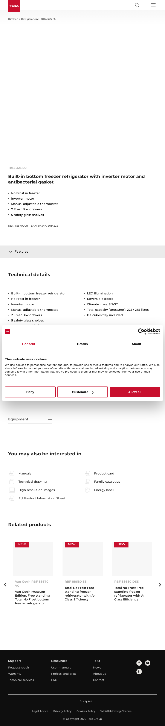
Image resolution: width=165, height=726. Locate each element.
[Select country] (145, 5)
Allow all (134, 392)
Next (160, 584)
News (97, 667)
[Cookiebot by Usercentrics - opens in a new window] (141, 331)
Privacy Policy (62, 711)
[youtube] (147, 663)
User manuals (61, 667)
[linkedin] (139, 671)
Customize (82, 392)
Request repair (18, 667)
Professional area (63, 673)
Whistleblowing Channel (116, 711)
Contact (98, 680)
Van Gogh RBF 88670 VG (32, 583)
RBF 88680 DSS (126, 582)
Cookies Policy (85, 711)
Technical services (21, 680)
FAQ (54, 680)
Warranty (14, 673)
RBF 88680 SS (76, 582)
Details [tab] (82, 344)
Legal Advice (40, 711)
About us (99, 673)
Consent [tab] (28, 344)
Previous (5, 584)
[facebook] (139, 663)
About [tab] (136, 344)
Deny (30, 392)
